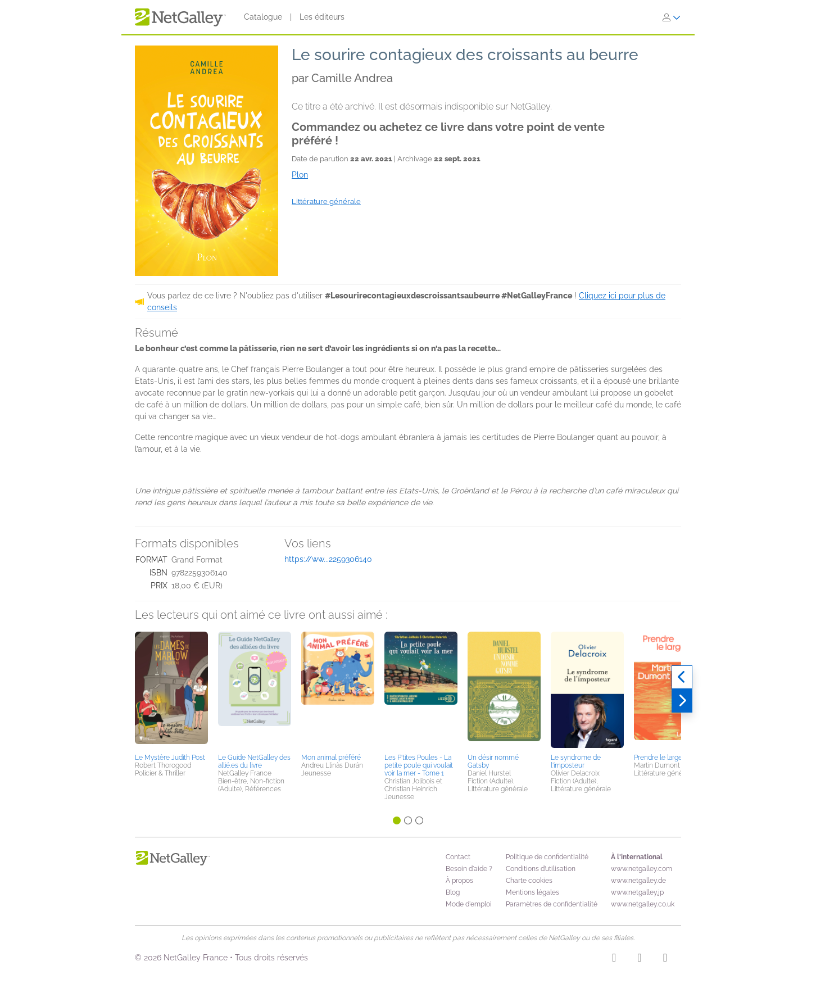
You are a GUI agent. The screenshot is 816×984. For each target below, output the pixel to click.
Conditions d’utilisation (540, 869)
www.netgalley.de (638, 881)
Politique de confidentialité (547, 857)
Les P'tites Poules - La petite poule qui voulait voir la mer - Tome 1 (418, 765)
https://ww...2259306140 (328, 559)
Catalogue (263, 16)
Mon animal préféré (331, 757)
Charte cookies (529, 881)
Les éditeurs (322, 16)
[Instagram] (614, 959)
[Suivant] (682, 701)
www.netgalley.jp (637, 892)
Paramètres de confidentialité (551, 904)
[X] (665, 959)
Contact (458, 857)
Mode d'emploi (469, 904)
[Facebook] (639, 959)
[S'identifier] (671, 17)
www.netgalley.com (641, 869)
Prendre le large (658, 757)
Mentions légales (532, 892)
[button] (171, 691)
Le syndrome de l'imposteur (576, 761)
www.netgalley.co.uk (642, 904)
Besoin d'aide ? (469, 869)
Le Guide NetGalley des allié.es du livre (254, 761)
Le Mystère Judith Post (170, 757)
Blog (453, 892)
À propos (459, 881)
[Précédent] (682, 677)
